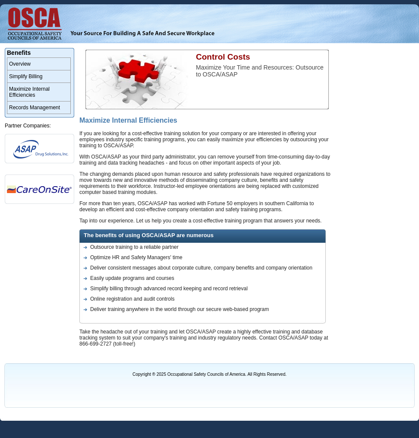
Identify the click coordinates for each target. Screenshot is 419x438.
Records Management (34, 108)
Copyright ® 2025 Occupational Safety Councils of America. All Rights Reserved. (209, 374)
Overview (20, 64)
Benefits (19, 52)
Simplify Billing (25, 76)
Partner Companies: (28, 126)
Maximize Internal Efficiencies (29, 92)
